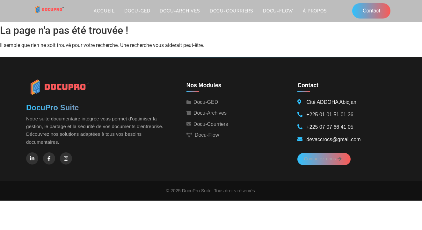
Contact (371, 10)
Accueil (104, 10)
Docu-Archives (180, 10)
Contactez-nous (323, 158)
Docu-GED (137, 10)
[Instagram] (66, 158)
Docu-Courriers (231, 10)
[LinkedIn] (32, 158)
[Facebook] (49, 158)
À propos (315, 10)
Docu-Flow (278, 10)
